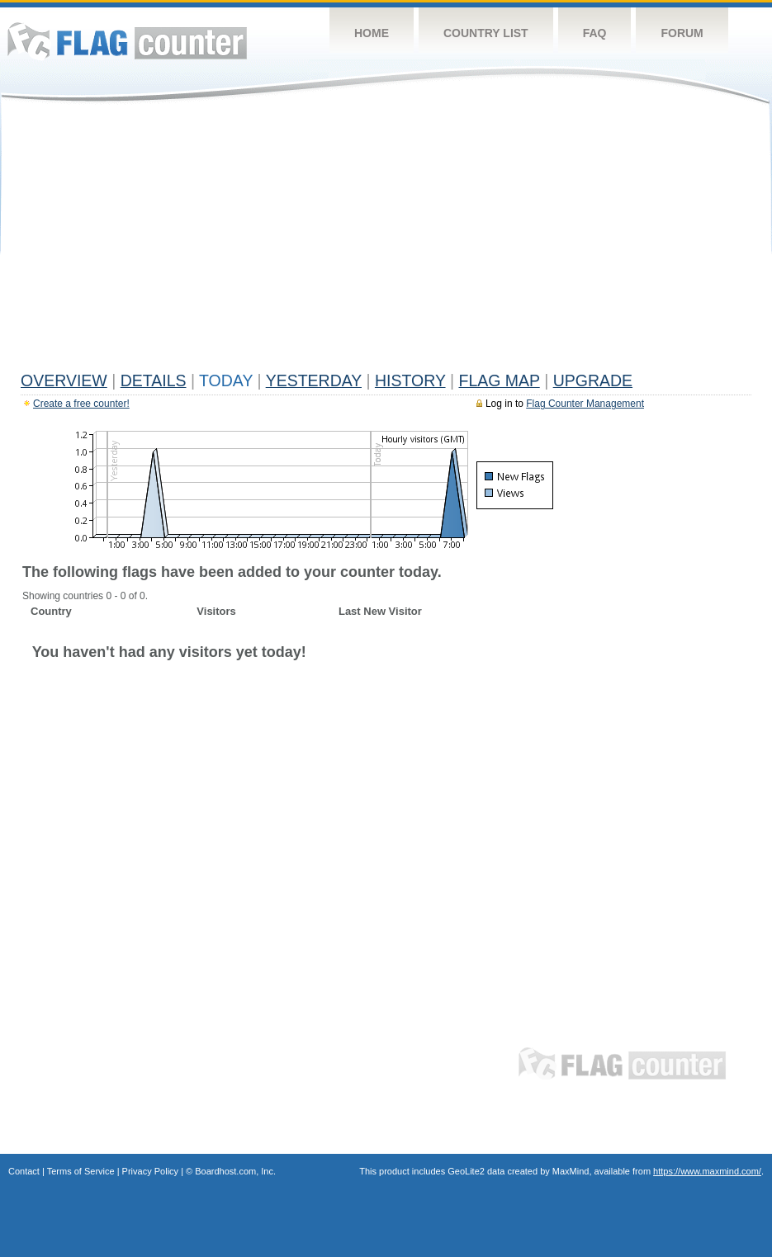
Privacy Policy (150, 1171)
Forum (682, 33)
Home (371, 33)
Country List (485, 33)
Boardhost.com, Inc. (235, 1171)
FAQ (595, 33)
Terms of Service (81, 1171)
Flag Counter (127, 40)
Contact (24, 1171)
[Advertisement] (386, 241)
